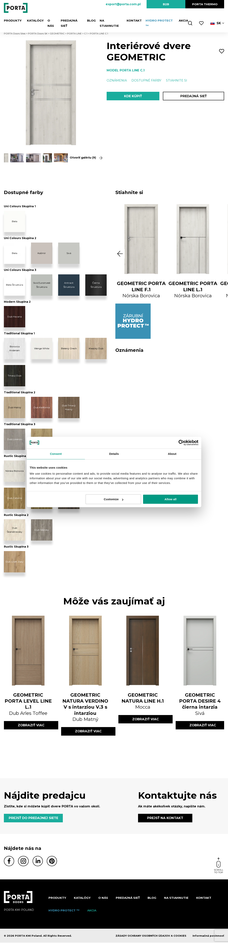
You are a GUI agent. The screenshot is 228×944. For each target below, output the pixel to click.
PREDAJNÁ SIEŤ (70, 20)
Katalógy (33, 20)
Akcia (181, 20)
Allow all (171, 499)
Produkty (12, 20)
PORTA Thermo (205, 4)
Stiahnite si (176, 80)
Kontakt (131, 20)
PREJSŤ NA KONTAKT (165, 819)
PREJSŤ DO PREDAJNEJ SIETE (34, 819)
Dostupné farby (146, 80)
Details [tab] (114, 453)
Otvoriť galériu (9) (84, 158)
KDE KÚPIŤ (133, 96)
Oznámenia (117, 80)
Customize (113, 499)
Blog (89, 20)
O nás (50, 20)
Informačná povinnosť (208, 937)
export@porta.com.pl (123, 4)
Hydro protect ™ (158, 20)
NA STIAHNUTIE (109, 20)
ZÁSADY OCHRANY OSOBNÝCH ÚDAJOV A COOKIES (151, 937)
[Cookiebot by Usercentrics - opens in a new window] (181, 443)
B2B (166, 4)
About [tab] (172, 453)
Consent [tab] (56, 453)
